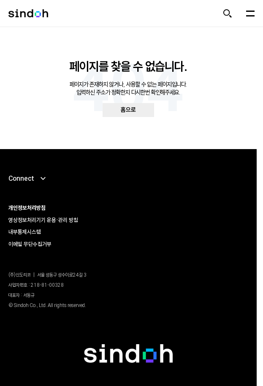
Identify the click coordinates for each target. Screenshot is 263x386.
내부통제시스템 (24, 231)
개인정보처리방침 (27, 207)
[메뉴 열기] (250, 13)
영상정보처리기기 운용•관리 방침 (43, 220)
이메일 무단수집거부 (30, 244)
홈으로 (128, 110)
